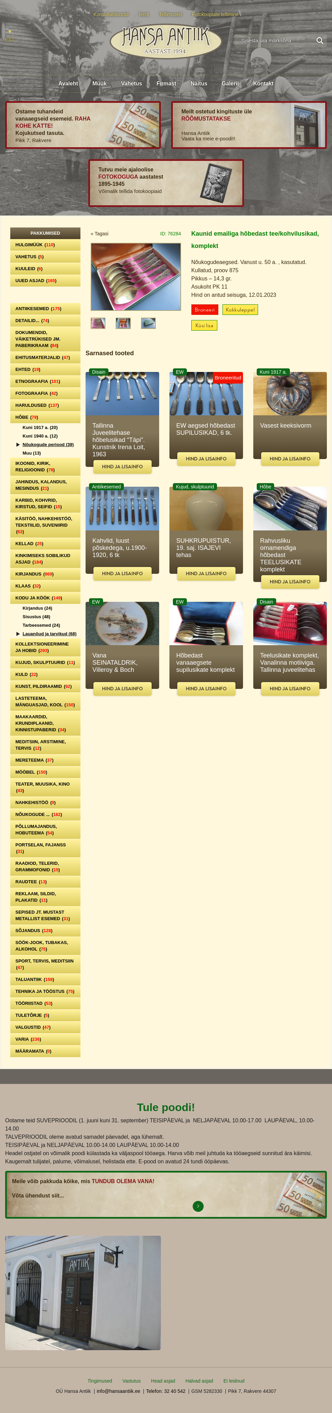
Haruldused (37, 405)
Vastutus (132, 1381)
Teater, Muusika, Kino (42, 787)
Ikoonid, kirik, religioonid (35, 466)
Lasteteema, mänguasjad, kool (45, 701)
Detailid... (32, 320)
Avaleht (68, 83)
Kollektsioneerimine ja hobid (42, 647)
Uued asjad (35, 280)
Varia (28, 1039)
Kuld (26, 674)
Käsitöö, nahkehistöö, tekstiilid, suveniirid (43, 525)
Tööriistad (33, 1003)
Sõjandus (33, 930)
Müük (99, 83)
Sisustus (36, 616)
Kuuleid (28, 268)
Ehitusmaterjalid (42, 357)
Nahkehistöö (35, 802)
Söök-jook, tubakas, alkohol (41, 946)
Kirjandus (34, 574)
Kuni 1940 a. (40, 436)
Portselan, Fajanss (40, 848)
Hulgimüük (35, 244)
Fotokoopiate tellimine (215, 14)
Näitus (199, 83)
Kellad (29, 543)
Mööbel (31, 772)
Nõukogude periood (48, 444)
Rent (144, 14)
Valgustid (33, 1027)
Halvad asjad (199, 1381)
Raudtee (31, 881)
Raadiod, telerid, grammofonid (37, 866)
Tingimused (100, 1381)
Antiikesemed (38, 308)
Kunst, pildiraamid (43, 686)
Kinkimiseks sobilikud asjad (42, 559)
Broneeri (205, 310)
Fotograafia (36, 393)
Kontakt (263, 83)
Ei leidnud (234, 1381)
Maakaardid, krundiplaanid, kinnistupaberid (40, 723)
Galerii (230, 83)
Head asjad (163, 1381)
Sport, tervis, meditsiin (44, 964)
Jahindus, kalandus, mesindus (41, 485)
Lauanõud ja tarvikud (49, 633)
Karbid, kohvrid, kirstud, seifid (38, 503)
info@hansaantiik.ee (118, 1391)
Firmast (166, 83)
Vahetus (131, 83)
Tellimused (170, 14)
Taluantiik (34, 979)
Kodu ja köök (38, 597)
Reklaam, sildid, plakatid (35, 897)
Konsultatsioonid (111, 14)
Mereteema (34, 760)
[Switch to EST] (9, 36)
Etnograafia (37, 381)
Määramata (33, 1051)
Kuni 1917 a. (40, 427)
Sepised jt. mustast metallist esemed (42, 915)
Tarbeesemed (41, 625)
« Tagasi (99, 233)
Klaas (28, 585)
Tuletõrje (32, 1015)
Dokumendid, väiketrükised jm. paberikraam (37, 339)
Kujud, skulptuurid (45, 662)
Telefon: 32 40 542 (166, 1391)
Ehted (27, 369)
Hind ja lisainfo (122, 467)
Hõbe (26, 417)
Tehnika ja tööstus (44, 991)
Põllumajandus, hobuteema (36, 829)
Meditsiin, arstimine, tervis (40, 745)
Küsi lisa (204, 325)
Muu (32, 453)
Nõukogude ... (38, 814)
